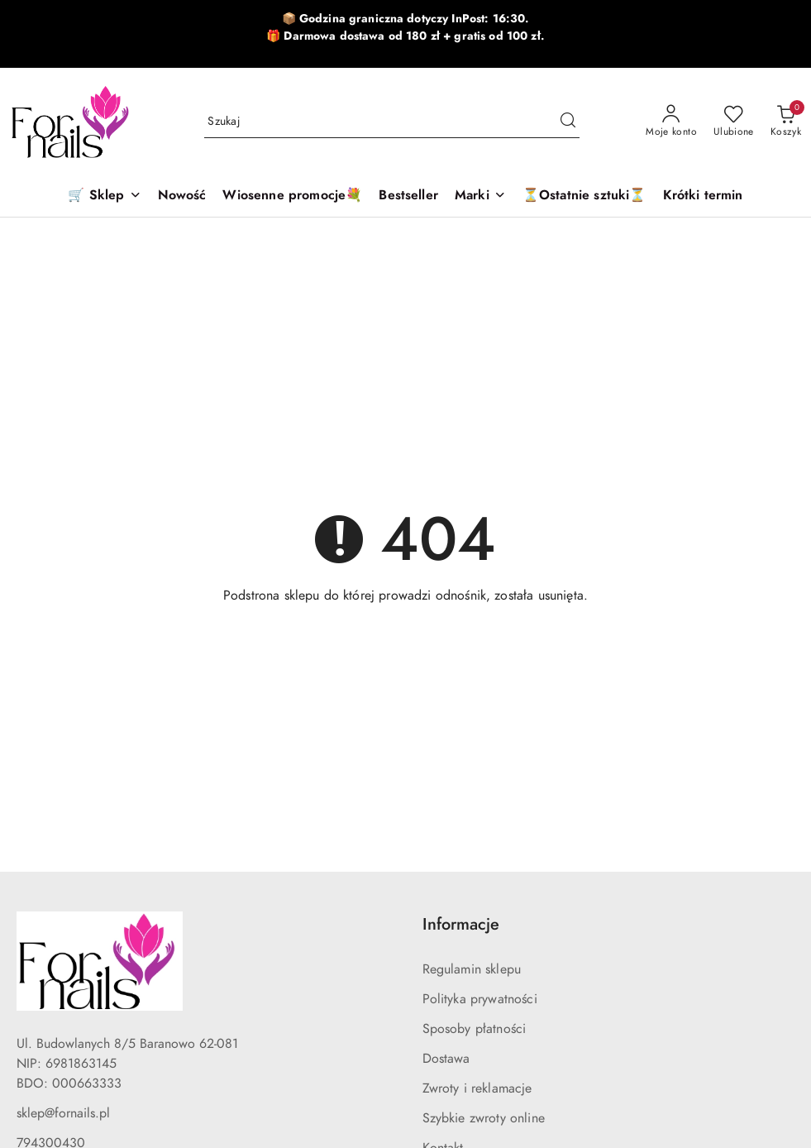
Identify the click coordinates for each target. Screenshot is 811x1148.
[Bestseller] (408, 196)
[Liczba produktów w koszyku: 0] (785, 121)
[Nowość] (182, 196)
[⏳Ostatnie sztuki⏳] (584, 196)
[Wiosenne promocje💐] (292, 196)
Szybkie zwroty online (483, 1118)
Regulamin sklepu (472, 969)
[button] (480, 196)
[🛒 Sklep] (104, 196)
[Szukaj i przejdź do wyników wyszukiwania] (568, 121)
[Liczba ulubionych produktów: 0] (733, 121)
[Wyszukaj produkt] (392, 121)
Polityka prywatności (479, 999)
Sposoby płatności (474, 1029)
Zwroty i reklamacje (477, 1088)
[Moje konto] (671, 121)
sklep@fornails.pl (63, 1113)
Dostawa (446, 1059)
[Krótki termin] (703, 196)
